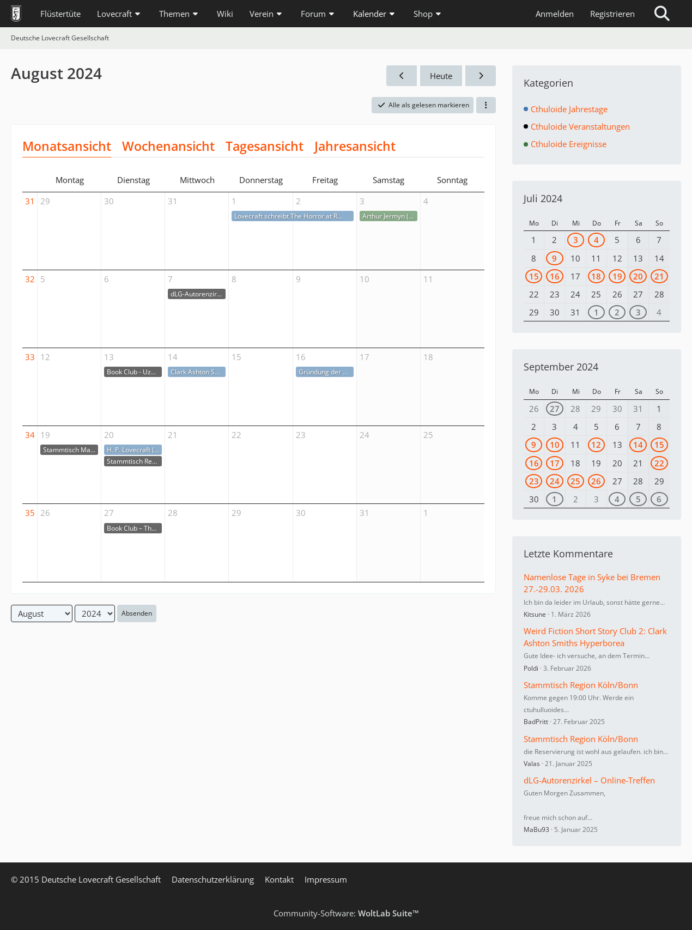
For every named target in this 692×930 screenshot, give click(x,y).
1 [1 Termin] (596, 312)
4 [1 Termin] (596, 239)
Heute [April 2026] (441, 75)
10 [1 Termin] (555, 444)
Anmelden (555, 13)
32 (30, 278)
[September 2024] (480, 75)
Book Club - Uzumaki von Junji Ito (134, 371)
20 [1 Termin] (638, 276)
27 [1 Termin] (555, 408)
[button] (486, 105)
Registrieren (612, 13)
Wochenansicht (168, 146)
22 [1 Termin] (659, 463)
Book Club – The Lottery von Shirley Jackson (134, 528)
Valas (532, 763)
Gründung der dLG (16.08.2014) (326, 371)
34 (30, 434)
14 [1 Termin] (638, 444)
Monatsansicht (66, 146)
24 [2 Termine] (555, 481)
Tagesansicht (264, 146)
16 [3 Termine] (555, 276)
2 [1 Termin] (617, 312)
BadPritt (536, 721)
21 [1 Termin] (659, 276)
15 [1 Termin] (534, 276)
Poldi (531, 668)
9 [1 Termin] (554, 258)
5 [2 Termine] (638, 499)
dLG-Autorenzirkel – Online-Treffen (198, 294)
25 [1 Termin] (575, 481)
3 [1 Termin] (575, 239)
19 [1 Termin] (617, 276)
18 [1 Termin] (596, 276)
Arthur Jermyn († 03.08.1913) (389, 216)
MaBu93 (536, 829)
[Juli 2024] (401, 75)
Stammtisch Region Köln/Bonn (134, 461)
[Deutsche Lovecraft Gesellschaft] (16, 13)
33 (30, 356)
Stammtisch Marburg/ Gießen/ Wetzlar (70, 449)
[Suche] (662, 13)
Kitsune (535, 614)
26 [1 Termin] (596, 481)
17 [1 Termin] (555, 463)
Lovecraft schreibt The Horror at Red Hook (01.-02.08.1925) (290, 216)
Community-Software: (346, 913)
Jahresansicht (355, 146)
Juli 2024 (543, 198)
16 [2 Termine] (534, 463)
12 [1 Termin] (596, 444)
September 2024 (561, 366)
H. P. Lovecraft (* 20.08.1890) (134, 449)
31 (30, 201)
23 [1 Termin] (534, 481)
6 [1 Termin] (659, 499)
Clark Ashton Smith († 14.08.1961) (198, 371)
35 (30, 512)
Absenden (137, 613)
